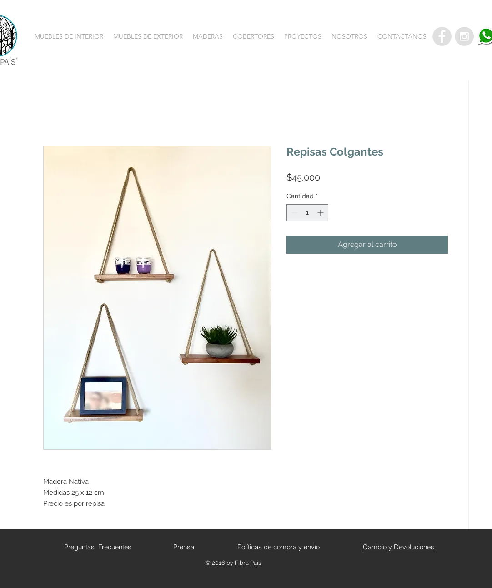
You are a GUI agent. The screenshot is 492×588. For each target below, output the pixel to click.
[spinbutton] (307, 213)
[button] (69, 36)
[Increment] (321, 213)
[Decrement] (293, 213)
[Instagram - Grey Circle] (464, 36)
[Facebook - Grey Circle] (442, 36)
